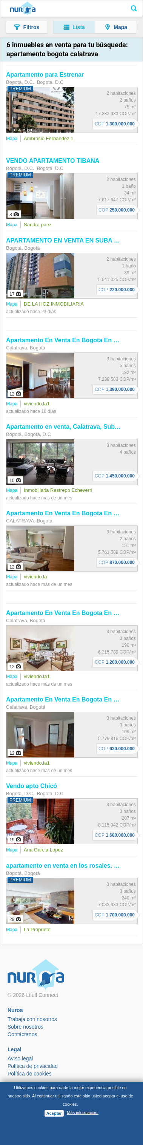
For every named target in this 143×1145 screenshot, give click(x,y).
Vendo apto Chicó (31, 786)
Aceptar (54, 1113)
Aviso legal (20, 1058)
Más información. (82, 1112)
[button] (27, 27)
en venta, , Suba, (74, 426)
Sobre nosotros (25, 1027)
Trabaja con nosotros (32, 1019)
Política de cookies (30, 1074)
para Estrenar (45, 74)
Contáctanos (22, 1034)
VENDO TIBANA (52, 161)
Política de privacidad (33, 1066)
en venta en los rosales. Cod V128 (73, 865)
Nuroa (23, 9)
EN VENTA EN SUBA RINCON (72, 240)
